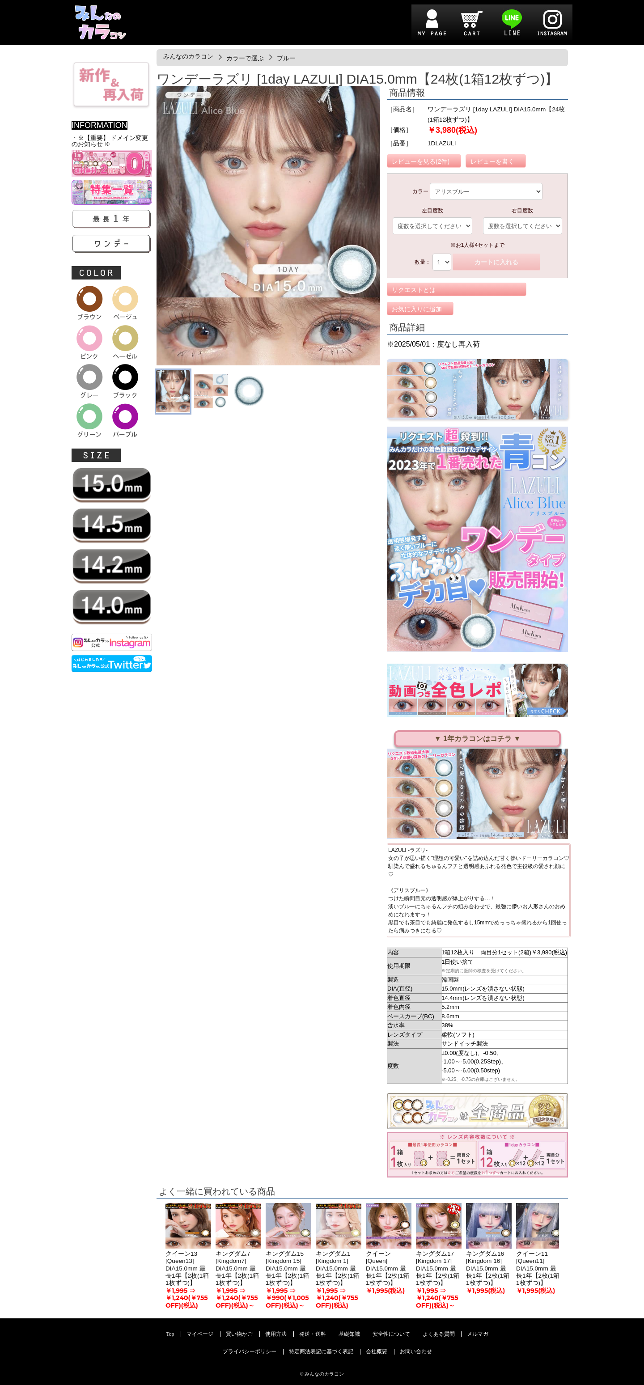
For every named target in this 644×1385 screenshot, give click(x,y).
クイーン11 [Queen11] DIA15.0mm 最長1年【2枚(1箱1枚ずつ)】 (537, 1268)
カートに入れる (496, 262)
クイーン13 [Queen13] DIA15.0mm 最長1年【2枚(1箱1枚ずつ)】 (187, 1268)
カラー (420, 191)
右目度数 (522, 211)
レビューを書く (492, 161)
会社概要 (376, 1352)
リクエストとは (414, 289)
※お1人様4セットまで (477, 245)
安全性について (391, 1334)
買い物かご (239, 1334)
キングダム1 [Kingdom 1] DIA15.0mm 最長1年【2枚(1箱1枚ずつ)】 (337, 1268)
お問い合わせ (416, 1352)
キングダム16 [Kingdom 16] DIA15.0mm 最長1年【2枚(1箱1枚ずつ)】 (487, 1268)
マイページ (199, 1334)
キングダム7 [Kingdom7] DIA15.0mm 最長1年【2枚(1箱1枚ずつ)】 (237, 1268)
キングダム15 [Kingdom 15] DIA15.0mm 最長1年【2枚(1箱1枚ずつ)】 (287, 1268)
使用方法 (276, 1334)
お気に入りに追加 (417, 309)
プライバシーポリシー (249, 1352)
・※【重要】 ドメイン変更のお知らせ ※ (110, 141)
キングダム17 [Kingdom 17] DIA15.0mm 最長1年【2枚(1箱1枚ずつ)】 (437, 1268)
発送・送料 (312, 1334)
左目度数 (432, 211)
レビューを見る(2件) (420, 161)
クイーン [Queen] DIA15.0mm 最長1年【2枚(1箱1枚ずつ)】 (387, 1268)
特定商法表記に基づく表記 (321, 1352)
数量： (423, 262)
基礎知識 (349, 1334)
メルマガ (477, 1334)
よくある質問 (439, 1334)
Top (170, 1334)
